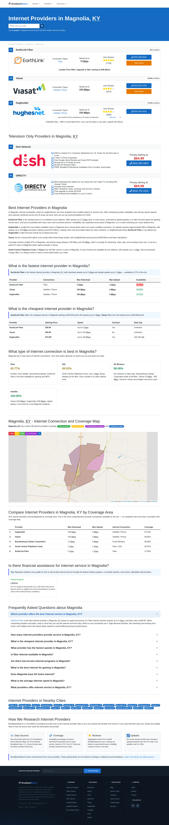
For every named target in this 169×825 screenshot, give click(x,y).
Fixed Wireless (31, 433)
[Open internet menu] (36, 3)
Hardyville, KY (69, 705)
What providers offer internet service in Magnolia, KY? (41, 687)
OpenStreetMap (127, 501)
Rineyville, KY (87, 708)
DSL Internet (70, 799)
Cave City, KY (109, 708)
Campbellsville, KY (43, 708)
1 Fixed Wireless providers (95, 426)
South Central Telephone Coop (28, 546)
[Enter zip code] (62, 771)
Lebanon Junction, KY (124, 708)
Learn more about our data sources (139, 757)
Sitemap (113, 806)
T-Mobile (90, 810)
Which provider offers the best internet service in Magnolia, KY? (46, 614)
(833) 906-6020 (139, 57)
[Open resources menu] (62, 3)
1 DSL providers (77, 426)
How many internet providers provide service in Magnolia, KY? (46, 634)
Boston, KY (65, 708)
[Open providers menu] (48, 3)
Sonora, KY (58, 705)
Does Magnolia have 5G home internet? (33, 674)
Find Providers (92, 771)
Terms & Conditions (30, 807)
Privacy (21, 807)
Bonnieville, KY (47, 705)
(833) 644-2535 (139, 111)
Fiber (60, 62)
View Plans (139, 63)
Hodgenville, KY (24, 705)
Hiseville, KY (98, 708)
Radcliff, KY (149, 708)
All (39, 433)
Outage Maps (114, 802)
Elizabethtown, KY (15, 708)
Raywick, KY (132, 705)
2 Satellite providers (116, 426)
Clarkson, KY (138, 708)
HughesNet (14, 294)
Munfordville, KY (95, 705)
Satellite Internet (71, 806)
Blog (111, 787)
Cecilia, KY (155, 705)
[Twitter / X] (138, 805)
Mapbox (155, 501)
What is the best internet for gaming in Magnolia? (38, 667)
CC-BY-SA (142, 501)
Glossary (113, 795)
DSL (17, 433)
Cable (11, 433)
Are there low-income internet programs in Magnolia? (40, 661)
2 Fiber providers (63, 426)
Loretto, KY (55, 708)
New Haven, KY (109, 705)
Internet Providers (72, 787)
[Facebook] (133, 805)
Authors (133, 791)
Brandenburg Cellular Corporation (30, 542)
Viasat (12, 290)
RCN (89, 814)
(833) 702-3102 (138, 191)
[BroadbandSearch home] (18, 3)
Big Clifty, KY (76, 708)
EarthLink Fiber (16, 285)
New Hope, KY (121, 705)
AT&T (89, 795)
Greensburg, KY (144, 705)
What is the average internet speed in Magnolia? (38, 680)
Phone (64, 90)
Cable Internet (71, 795)
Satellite (56, 90)
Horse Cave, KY (29, 708)
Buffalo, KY (13, 705)
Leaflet (112, 501)
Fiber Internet (70, 791)
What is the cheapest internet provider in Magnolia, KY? (42, 641)
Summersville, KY (82, 705)
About (133, 787)
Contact (133, 795)
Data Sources (115, 799)
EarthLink (90, 787)
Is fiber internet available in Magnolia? (32, 654)
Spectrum (90, 799)
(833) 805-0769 (139, 86)
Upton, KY (35, 705)
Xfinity (89, 791)
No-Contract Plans (72, 810)
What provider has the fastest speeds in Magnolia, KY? (41, 648)
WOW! (89, 817)
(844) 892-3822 (138, 163)
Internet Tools (114, 791)
